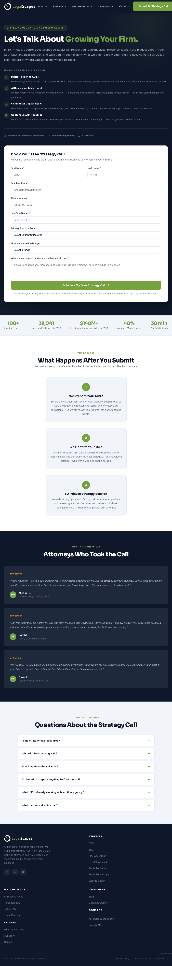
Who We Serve (82, 6)
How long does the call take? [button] (86, 766)
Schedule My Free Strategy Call (86, 285)
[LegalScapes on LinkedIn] (15, 872)
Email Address (20, 183)
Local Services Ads (99, 862)
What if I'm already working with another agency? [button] (86, 792)
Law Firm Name (20, 213)
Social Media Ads (98, 868)
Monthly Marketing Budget (25, 243)
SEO (91, 849)
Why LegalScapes (13, 929)
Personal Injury (12, 902)
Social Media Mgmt (99, 874)
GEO (91, 843)
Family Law (10, 909)
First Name (17, 168)
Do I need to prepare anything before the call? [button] (86, 779)
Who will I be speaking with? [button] (86, 753)
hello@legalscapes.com (101, 919)
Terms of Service (142, 958)
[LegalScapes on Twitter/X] (23, 872)
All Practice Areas (13, 896)
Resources (106, 6)
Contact (124, 6)
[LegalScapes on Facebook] (7, 872)
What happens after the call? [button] (86, 805)
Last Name (94, 168)
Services (60, 6)
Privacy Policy (122, 958)
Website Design (97, 880)
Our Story (9, 935)
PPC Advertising (97, 856)
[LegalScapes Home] (19, 6)
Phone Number (20, 198)
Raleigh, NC (95, 925)
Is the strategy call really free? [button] (86, 740)
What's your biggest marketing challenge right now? (40, 258)
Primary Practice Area (23, 228)
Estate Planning (12, 915)
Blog (91, 896)
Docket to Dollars (98, 902)
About (42, 6)
